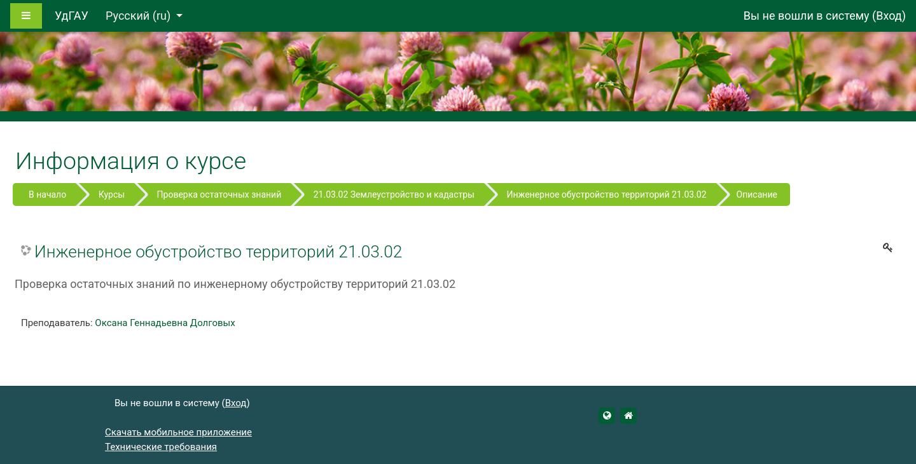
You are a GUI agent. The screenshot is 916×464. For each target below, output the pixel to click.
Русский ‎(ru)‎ (140, 15)
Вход (888, 15)
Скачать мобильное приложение (178, 432)
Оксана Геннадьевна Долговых (165, 323)
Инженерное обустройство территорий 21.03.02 (606, 194)
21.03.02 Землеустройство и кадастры (394, 194)
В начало (47, 194)
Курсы (112, 194)
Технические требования (161, 447)
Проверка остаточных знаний (219, 194)
